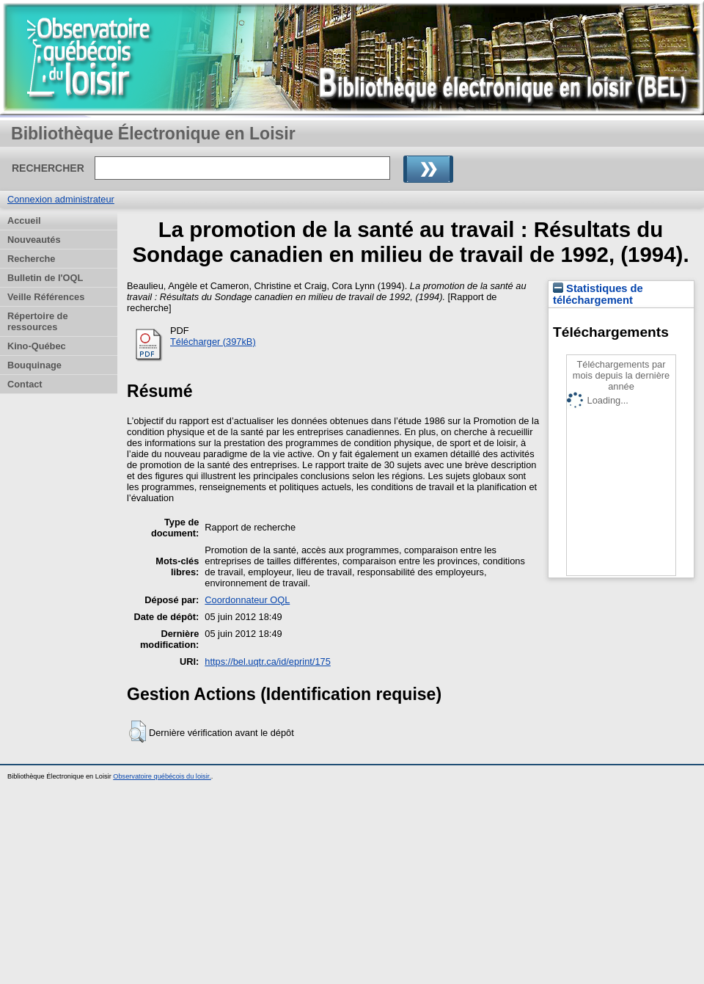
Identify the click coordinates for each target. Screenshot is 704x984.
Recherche (31, 258)
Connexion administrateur (60, 199)
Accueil (24, 220)
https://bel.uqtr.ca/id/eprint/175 (267, 661)
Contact (25, 384)
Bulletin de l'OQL (45, 277)
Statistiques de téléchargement (598, 294)
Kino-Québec (36, 345)
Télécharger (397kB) (213, 341)
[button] (137, 732)
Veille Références (45, 296)
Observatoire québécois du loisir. (162, 776)
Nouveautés (34, 239)
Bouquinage (34, 365)
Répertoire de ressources (37, 321)
